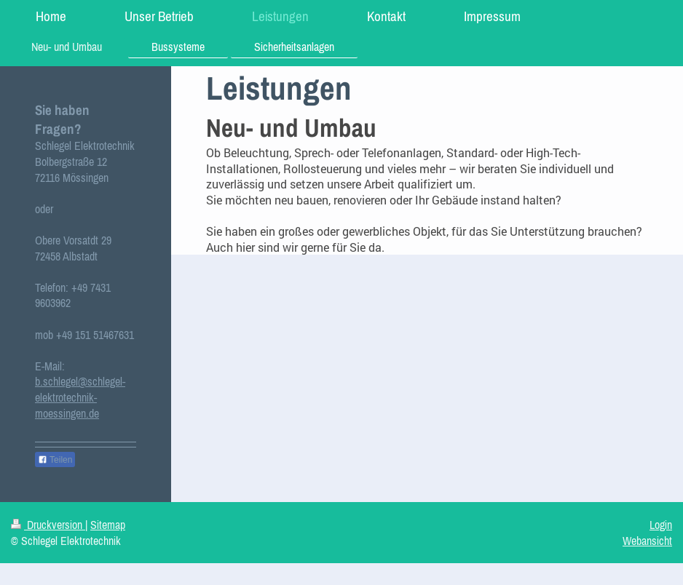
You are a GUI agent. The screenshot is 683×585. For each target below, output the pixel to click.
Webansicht (647, 540)
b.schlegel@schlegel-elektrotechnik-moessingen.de (80, 397)
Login (661, 524)
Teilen (55, 460)
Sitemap (107, 524)
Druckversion (48, 524)
